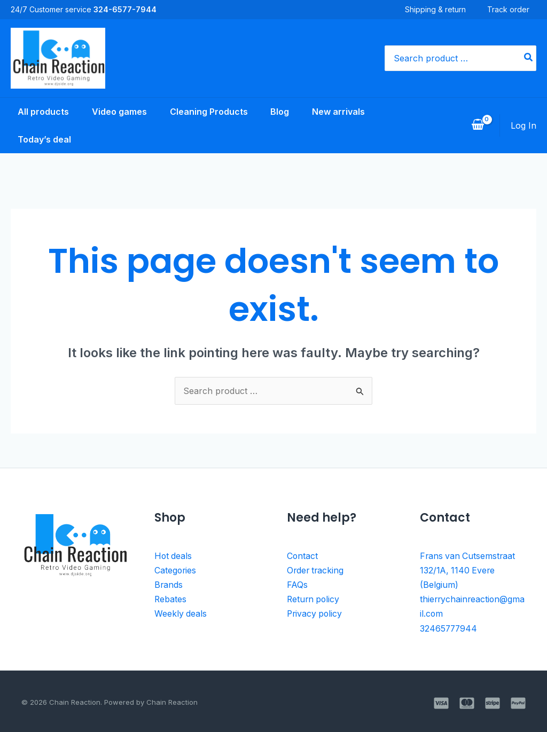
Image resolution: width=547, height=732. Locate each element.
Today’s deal (37, 139)
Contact (302, 555)
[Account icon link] (523, 125)
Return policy (314, 598)
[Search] (529, 58)
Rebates (170, 598)
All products (36, 111)
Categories (175, 569)
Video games (115, 111)
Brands (168, 584)
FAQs (297, 584)
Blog (281, 111)
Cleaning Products (207, 111)
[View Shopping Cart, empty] (477, 125)
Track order (515, 9)
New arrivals (342, 111)
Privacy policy (315, 612)
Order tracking (316, 569)
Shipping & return (442, 9)
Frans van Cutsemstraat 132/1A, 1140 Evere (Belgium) (468, 569)
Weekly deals (180, 612)
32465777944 (449, 626)
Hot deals (173, 555)
